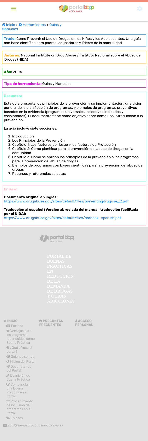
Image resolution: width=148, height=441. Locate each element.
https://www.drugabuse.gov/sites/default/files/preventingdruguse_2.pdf (66, 201)
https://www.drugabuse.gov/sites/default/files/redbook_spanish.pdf (62, 218)
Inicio (9, 25)
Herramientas (33, 25)
